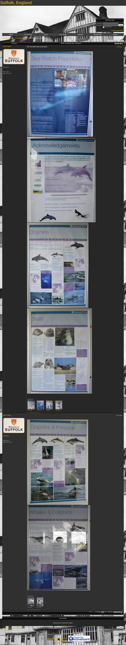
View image (30, 410)
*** (121, 614)
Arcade (115, 34)
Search (46, 34)
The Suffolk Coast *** (21, 38)
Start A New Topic (113, 41)
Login (120, 25)
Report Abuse (62, 640)
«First (90, 612)
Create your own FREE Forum (56, 638)
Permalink (119, 46)
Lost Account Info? (117, 30)
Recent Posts (98, 34)
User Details (63, 34)
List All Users (28, 34)
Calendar (80, 34)
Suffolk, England (7, 38)
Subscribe (120, 627)
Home (11, 34)
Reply (121, 41)
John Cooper (7, 46)
